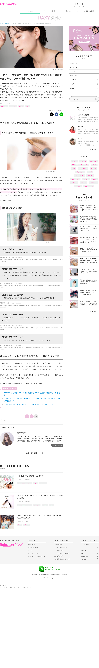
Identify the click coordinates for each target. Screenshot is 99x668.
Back (3, 420)
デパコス (74, 182)
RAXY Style (29, 11)
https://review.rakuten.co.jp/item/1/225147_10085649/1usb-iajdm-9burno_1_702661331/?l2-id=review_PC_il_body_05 (31, 306)
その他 (72, 92)
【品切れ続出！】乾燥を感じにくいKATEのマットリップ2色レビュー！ (29, 404)
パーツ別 (27, 525)
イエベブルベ (75, 179)
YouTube (83, 559)
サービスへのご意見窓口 (61, 553)
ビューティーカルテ (34, 553)
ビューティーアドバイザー (36, 556)
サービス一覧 (3, 587)
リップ (90, 172)
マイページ (31, 550)
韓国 (35, 483)
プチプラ (90, 175)
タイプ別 (77, 186)
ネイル (72, 84)
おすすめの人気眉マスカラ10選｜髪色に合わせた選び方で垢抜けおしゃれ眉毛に (32, 394)
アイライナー (43, 483)
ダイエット (93, 182)
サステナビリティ (27, 587)
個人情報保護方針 (44, 574)
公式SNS (68, 11)
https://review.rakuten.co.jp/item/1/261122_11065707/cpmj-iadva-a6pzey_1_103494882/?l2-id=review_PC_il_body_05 (31, 286)
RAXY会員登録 (85, 544)
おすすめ (83, 161)
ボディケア (73, 76)
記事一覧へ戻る (32, 453)
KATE (27, 106)
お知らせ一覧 (58, 544)
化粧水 (94, 179)
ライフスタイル (89, 186)
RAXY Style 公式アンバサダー (24, 483)
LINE (82, 553)
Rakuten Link (84, 556)
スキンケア (73, 63)
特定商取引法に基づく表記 (62, 559)
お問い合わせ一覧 (15, 587)
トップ (10, 11)
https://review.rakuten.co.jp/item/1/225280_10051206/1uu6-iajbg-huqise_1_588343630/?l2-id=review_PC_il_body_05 (31, 260)
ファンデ (83, 182)
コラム (72, 88)
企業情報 (34, 574)
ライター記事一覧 (57, 445)
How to (19, 525)
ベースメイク (74, 67)
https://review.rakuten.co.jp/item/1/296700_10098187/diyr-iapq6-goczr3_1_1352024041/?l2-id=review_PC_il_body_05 (31, 348)
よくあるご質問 (89, 11)
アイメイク (7, 103)
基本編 (94, 165)
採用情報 (64, 574)
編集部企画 (93, 161)
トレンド (93, 168)
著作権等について (55, 574)
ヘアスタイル (79, 175)
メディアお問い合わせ (60, 547)
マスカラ (21, 106)
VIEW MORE (94, 150)
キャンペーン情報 (49, 11)
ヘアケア (73, 80)
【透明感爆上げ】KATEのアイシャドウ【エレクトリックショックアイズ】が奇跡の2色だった (32, 399)
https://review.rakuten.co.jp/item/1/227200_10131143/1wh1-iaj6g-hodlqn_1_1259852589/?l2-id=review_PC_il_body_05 (31, 328)
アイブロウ (13, 106)
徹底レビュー (4, 106)
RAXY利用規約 (58, 556)
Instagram (83, 550)
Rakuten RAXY (9, 4)
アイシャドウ (83, 168)
